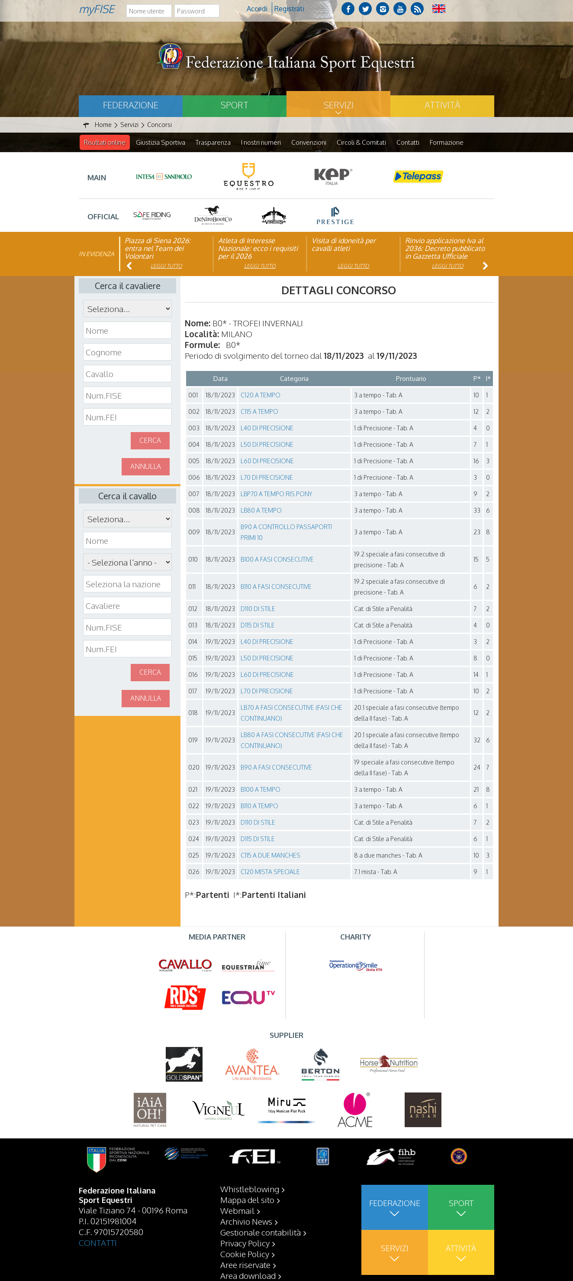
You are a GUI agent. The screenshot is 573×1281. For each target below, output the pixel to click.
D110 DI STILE (258, 609)
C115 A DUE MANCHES (270, 855)
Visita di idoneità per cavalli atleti (344, 245)
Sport (234, 105)
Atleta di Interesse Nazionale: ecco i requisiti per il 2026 (258, 249)
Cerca (150, 440)
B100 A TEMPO (260, 789)
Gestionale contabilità (260, 1232)
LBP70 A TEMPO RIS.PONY (276, 494)
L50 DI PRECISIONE (267, 445)
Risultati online (105, 142)
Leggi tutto (166, 266)
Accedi (257, 8)
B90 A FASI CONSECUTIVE (276, 767)
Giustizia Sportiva (160, 142)
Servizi (339, 105)
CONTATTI (98, 1242)
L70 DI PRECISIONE (267, 477)
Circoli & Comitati (361, 142)
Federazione (130, 105)
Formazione (447, 142)
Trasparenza (213, 142)
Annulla (145, 466)
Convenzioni (308, 142)
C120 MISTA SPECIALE (270, 872)
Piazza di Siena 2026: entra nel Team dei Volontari (157, 249)
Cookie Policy (244, 1253)
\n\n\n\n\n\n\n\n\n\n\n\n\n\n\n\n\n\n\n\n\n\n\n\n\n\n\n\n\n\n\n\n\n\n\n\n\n (127, 562)
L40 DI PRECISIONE (267, 428)
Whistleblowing (249, 1188)
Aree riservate (245, 1264)
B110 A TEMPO (259, 806)
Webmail (237, 1210)
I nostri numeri (261, 142)
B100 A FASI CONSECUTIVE (277, 559)
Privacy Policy (245, 1243)
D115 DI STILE (258, 625)
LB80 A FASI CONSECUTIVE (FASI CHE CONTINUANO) (292, 741)
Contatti (407, 142)
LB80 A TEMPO (261, 510)
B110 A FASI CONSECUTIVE (276, 587)
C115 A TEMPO (259, 412)
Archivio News (246, 1221)
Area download (248, 1275)
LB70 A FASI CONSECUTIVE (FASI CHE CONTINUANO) (291, 713)
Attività (442, 105)
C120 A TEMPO (260, 395)
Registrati (289, 8)
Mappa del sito (247, 1199)
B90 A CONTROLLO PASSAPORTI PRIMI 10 (286, 532)
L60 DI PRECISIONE (267, 461)
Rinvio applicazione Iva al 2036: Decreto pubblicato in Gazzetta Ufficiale (445, 249)
